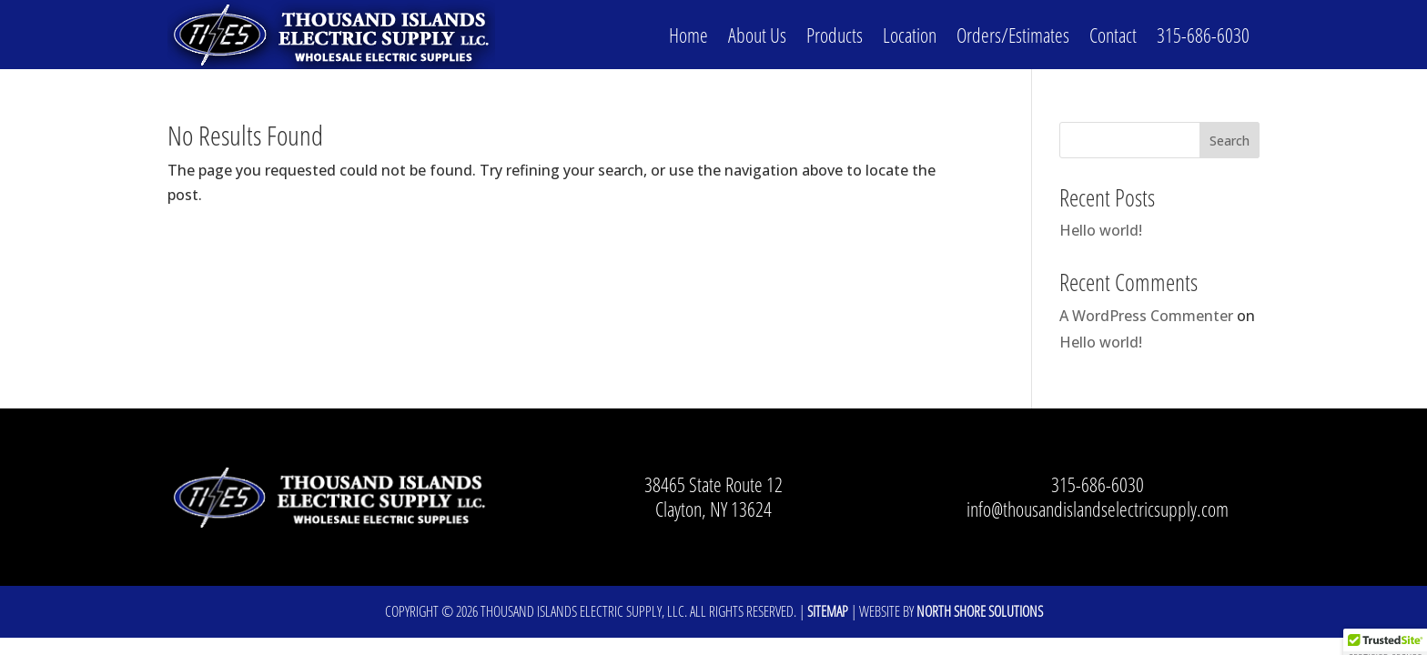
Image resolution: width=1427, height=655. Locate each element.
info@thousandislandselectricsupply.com (1098, 508)
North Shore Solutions (979, 611)
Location (909, 34)
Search (1229, 140)
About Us (757, 34)
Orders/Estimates (1012, 34)
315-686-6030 (1203, 34)
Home (688, 34)
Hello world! (1100, 230)
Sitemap (827, 611)
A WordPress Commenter (1146, 316)
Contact (1113, 34)
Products (834, 34)
